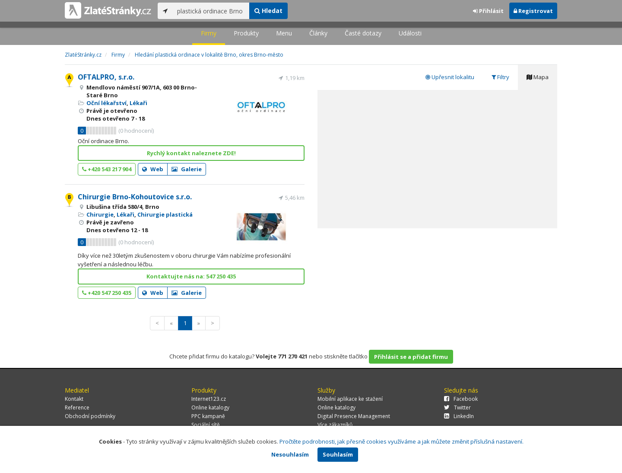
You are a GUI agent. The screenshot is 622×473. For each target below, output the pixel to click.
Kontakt (74, 399)
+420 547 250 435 (106, 293)
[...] (211, 11)
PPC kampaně (208, 416)
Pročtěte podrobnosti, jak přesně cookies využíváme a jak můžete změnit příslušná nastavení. (401, 441)
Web (152, 169)
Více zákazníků (334, 424)
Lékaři (138, 103)
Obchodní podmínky (90, 416)
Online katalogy (210, 407)
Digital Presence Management (353, 416)
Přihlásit (488, 11)
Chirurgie (100, 214)
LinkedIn (459, 416)
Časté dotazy (363, 33)
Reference (77, 407)
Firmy (208, 33)
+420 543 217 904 (106, 169)
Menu (284, 33)
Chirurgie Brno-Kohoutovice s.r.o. (135, 196)
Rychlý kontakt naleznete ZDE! (191, 153)
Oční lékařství (106, 103)
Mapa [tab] (538, 77)
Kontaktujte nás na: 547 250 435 (191, 276)
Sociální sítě (205, 424)
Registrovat (533, 11)
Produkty (246, 33)
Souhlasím (338, 454)
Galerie (186, 169)
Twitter (457, 407)
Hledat (268, 10)
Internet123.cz (208, 399)
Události (410, 33)
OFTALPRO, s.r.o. (106, 77)
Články (318, 33)
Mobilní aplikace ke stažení (350, 399)
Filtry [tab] (500, 77)
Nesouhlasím (290, 454)
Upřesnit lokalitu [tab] (449, 77)
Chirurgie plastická (165, 214)
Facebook (461, 399)
